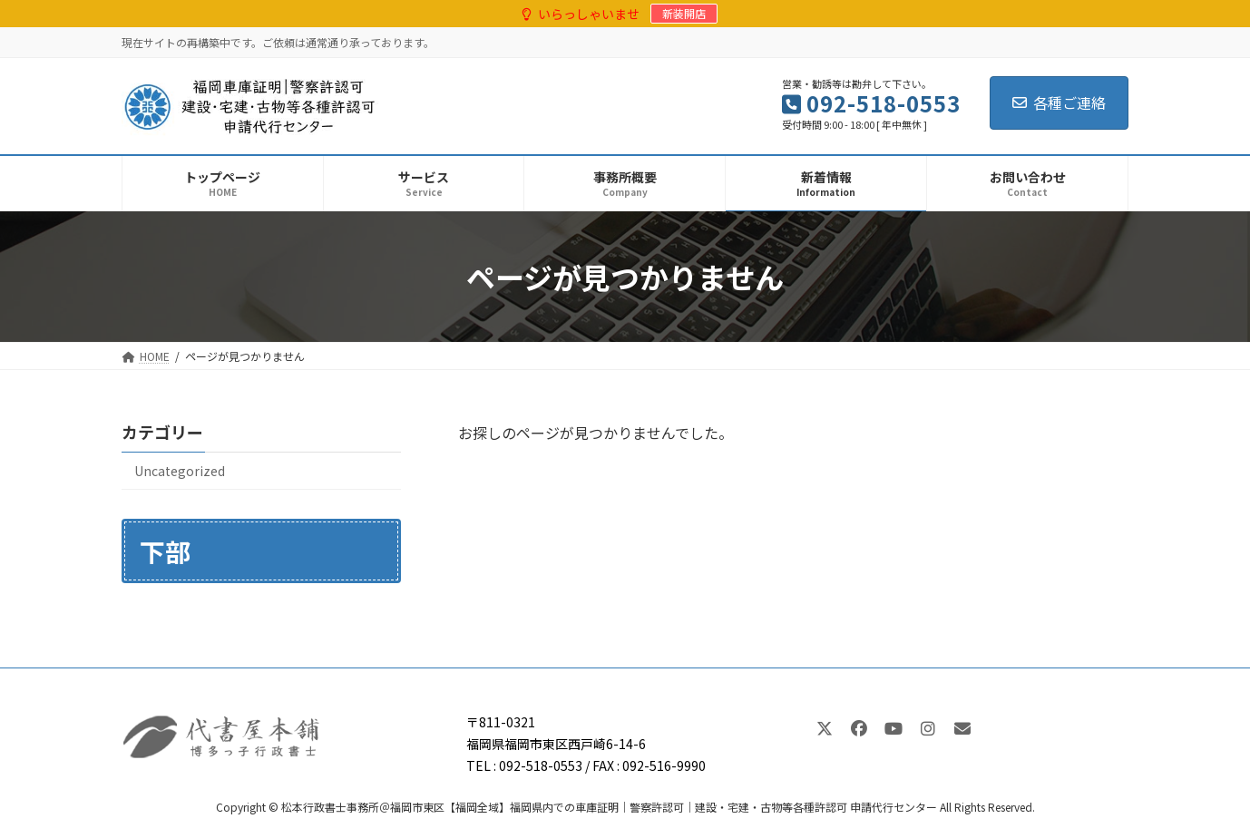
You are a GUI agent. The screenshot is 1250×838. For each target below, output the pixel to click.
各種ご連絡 (1059, 102)
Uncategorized (179, 471)
